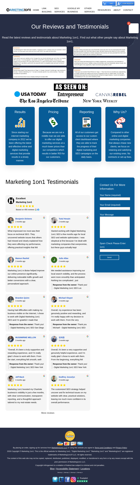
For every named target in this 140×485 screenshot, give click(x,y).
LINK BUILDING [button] (47, 10)
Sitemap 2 (67, 472)
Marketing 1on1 (27, 451)
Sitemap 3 (73, 472)
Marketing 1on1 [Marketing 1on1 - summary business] (24, 202)
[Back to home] (18, 10)
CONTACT (128, 10)
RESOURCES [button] (104, 10)
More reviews (47, 413)
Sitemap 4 (80, 472)
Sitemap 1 (60, 472)
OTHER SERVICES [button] (89, 10)
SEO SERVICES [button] (59, 10)
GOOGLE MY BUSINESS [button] (74, 10)
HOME (36, 10)
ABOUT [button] (117, 10)
